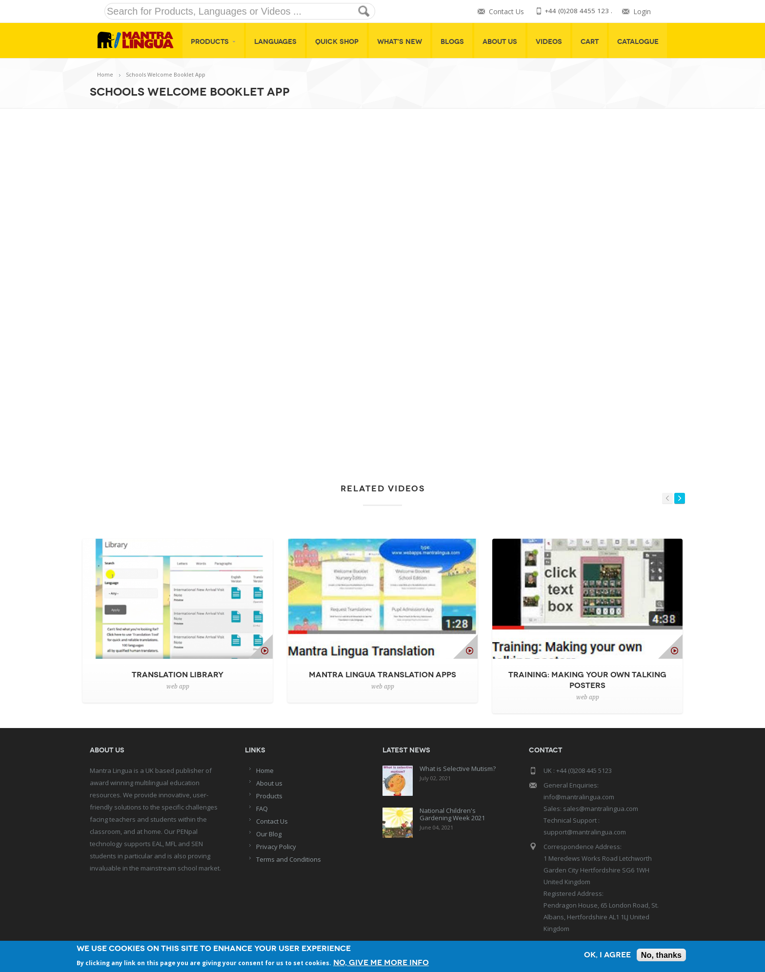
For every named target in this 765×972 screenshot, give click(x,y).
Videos (549, 42)
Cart (590, 42)
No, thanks (660, 955)
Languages (275, 42)
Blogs (452, 42)
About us (269, 783)
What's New (399, 42)
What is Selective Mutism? (458, 768)
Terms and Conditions (288, 859)
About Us (500, 42)
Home (105, 74)
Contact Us (505, 11)
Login (642, 11)
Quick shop (337, 42)
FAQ (262, 808)
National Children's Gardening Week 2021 (452, 814)
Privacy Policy (276, 846)
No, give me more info (383, 962)
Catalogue (638, 42)
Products (213, 42)
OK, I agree (604, 955)
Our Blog (269, 834)
